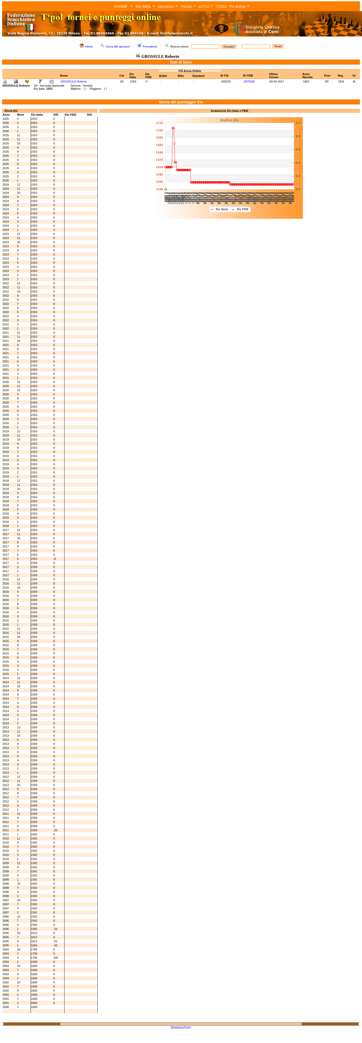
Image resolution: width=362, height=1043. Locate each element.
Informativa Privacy (181, 1027)
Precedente (150, 46)
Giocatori (166, 6)
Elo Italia (142, 6)
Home (89, 46)
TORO (221, 6)
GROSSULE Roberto (73, 81)
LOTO (203, 6)
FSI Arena (237, 6)
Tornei (186, 6)
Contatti (120, 6)
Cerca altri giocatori (118, 46)
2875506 (249, 81)
